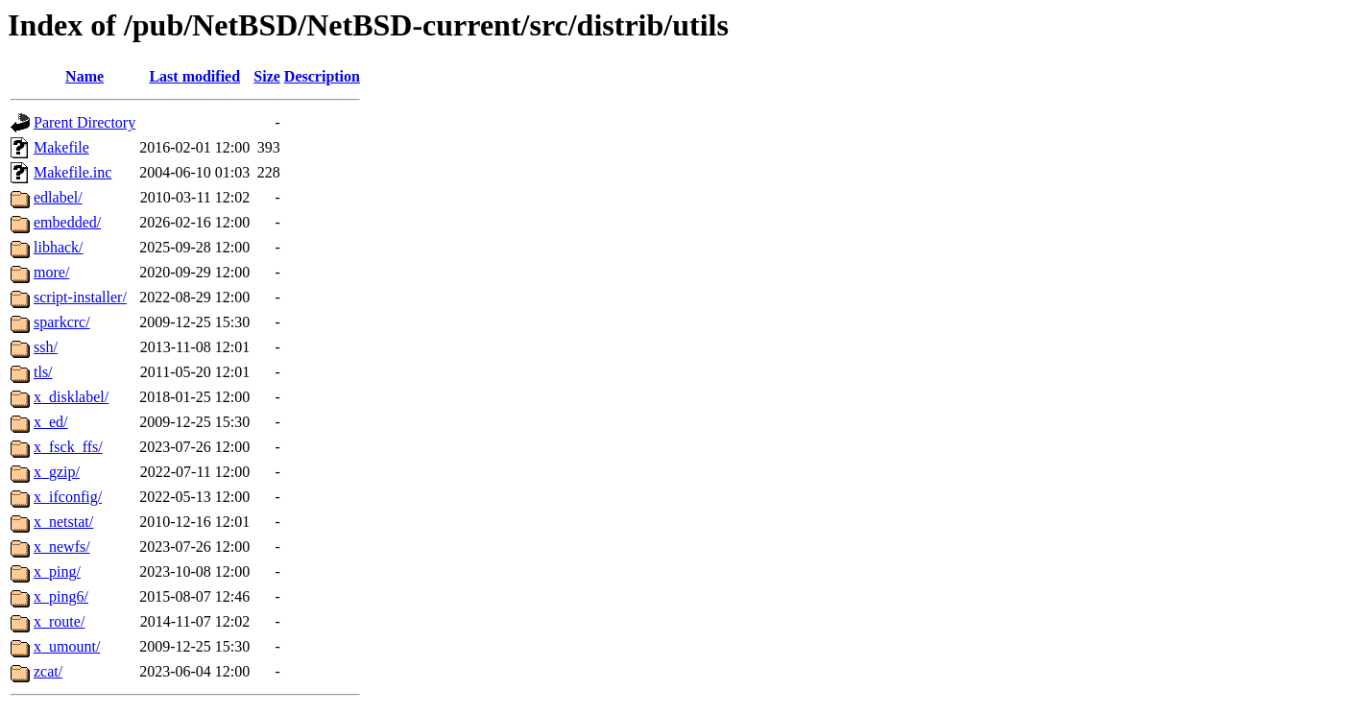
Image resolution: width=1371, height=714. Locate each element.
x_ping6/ (61, 596)
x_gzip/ (57, 472)
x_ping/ (57, 571)
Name (84, 76)
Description (322, 76)
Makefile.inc (72, 172)
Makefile (61, 147)
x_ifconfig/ (68, 496)
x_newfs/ (62, 546)
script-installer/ (80, 297)
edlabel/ (58, 197)
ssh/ (46, 347)
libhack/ (59, 247)
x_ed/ (51, 422)
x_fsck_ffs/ (68, 447)
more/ (51, 272)
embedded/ (67, 222)
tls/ (43, 372)
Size (266, 76)
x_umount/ (67, 646)
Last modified (194, 76)
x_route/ (59, 621)
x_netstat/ (63, 521)
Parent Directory (84, 122)
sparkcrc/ (62, 322)
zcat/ (48, 671)
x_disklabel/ (71, 397)
